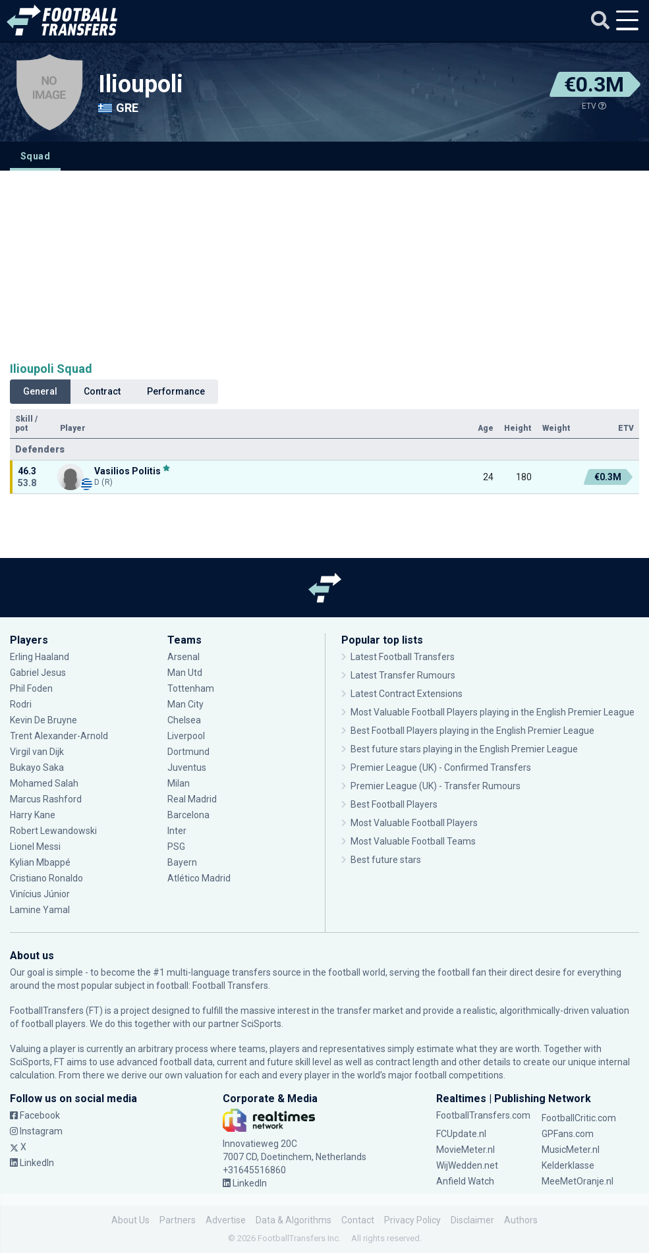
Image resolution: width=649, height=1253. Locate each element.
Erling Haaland (39, 657)
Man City (185, 704)
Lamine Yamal (40, 910)
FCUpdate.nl (461, 1133)
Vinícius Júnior (40, 894)
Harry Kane (32, 815)
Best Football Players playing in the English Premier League (472, 730)
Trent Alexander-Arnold (60, 736)
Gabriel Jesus (38, 672)
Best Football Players (394, 804)
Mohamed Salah (44, 783)
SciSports (261, 1023)
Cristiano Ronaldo (46, 878)
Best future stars (386, 859)
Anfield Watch (465, 1181)
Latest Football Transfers (403, 657)
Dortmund (188, 751)
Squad (35, 156)
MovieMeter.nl (465, 1149)
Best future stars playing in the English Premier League (464, 749)
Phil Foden (31, 688)
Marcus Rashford (46, 799)
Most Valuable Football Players (414, 823)
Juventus (186, 767)
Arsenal (183, 657)
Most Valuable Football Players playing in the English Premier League (493, 712)
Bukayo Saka (37, 767)
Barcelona (188, 815)
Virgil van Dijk (37, 751)
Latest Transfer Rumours (403, 675)
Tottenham (190, 688)
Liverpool (186, 736)
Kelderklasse (568, 1165)
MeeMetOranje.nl (577, 1181)
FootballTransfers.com (483, 1115)
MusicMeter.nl (571, 1149)
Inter (176, 830)
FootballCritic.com (579, 1118)
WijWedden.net (467, 1165)
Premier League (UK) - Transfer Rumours (436, 786)
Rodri (21, 704)
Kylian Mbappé (40, 862)
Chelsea (184, 720)
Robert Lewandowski (53, 830)
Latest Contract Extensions (407, 693)
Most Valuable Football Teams (413, 841)
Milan (178, 783)
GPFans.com (568, 1133)
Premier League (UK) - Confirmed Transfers (441, 767)
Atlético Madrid (199, 878)
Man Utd (184, 672)
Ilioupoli (140, 84)
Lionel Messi (36, 846)
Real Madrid (192, 799)
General (40, 391)
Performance (176, 391)
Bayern (182, 862)
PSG (176, 846)
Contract (102, 391)
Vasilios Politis (127, 471)
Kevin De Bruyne (43, 720)
